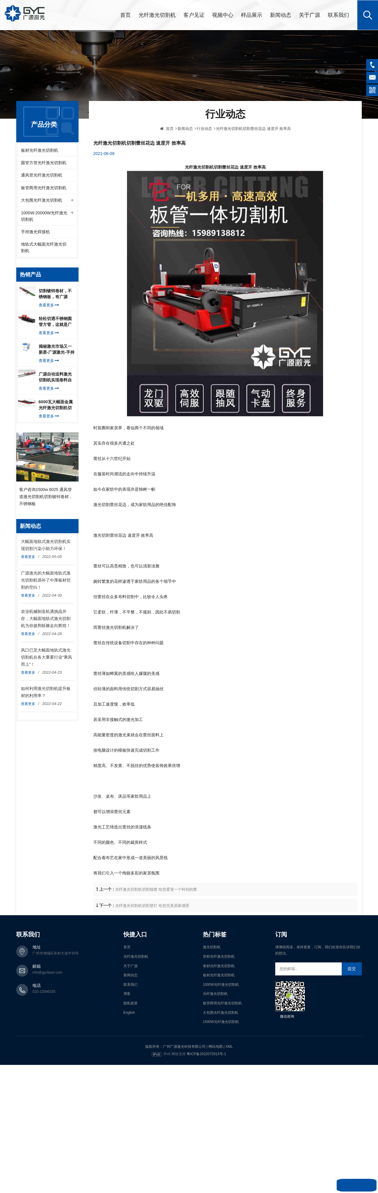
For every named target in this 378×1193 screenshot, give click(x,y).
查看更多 (49, 306)
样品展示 (251, 15)
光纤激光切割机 (157, 15)
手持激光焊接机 (35, 232)
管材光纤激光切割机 (219, 956)
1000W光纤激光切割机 (221, 984)
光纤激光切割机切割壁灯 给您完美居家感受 (152, 942)
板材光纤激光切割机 (39, 149)
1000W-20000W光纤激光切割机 (44, 216)
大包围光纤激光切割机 (41, 200)
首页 (125, 15)
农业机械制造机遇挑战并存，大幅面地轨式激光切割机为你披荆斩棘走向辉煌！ (46, 619)
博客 (127, 993)
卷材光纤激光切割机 (219, 965)
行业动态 (204, 165)
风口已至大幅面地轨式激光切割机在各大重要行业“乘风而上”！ (46, 657)
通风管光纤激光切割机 (41, 175)
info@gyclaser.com (47, 972)
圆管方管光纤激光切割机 (43, 162)
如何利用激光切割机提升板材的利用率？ (46, 693)
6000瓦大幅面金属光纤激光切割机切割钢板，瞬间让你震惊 (56, 406)
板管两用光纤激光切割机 (43, 187)
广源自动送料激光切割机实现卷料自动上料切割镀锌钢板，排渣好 (55, 378)
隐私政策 (130, 1003)
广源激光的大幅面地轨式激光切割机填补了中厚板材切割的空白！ (46, 580)
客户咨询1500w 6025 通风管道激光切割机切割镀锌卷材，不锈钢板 (46, 497)
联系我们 (338, 15)
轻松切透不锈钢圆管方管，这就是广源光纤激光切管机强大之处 (55, 322)
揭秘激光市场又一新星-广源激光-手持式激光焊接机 (56, 350)
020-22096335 (43, 991)
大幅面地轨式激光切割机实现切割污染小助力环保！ (46, 546)
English (129, 1012)
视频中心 (222, 15)
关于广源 (309, 15)
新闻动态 (280, 15)
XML (229, 1046)
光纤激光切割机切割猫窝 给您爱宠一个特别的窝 (156, 925)
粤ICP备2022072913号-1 (206, 1053)
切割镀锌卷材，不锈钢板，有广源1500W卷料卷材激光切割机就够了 (55, 295)
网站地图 (215, 1046)
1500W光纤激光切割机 (221, 1021)
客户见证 (194, 15)
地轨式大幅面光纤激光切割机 (43, 248)
